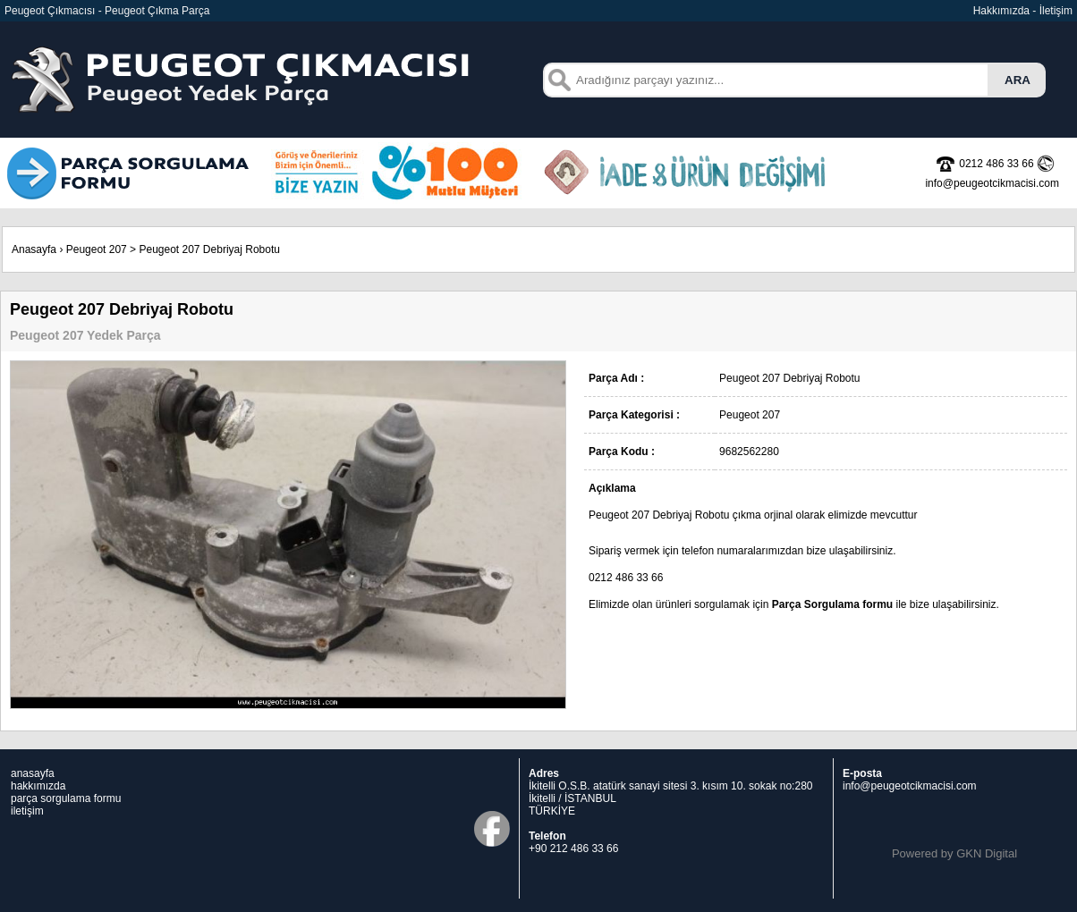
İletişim (1056, 10)
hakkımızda (38, 786)
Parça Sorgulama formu (832, 604)
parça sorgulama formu (66, 798)
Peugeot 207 (96, 249)
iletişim (27, 811)
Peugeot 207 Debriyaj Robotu (209, 249)
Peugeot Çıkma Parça (157, 10)
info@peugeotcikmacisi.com (910, 786)
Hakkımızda (1001, 10)
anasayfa (33, 773)
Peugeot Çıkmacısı (49, 10)
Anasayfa (34, 249)
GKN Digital (986, 853)
